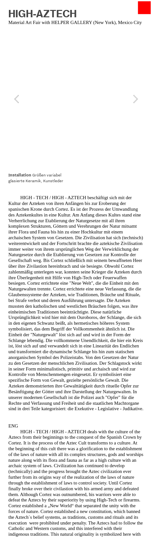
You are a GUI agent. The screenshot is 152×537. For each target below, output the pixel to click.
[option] (75, 99)
